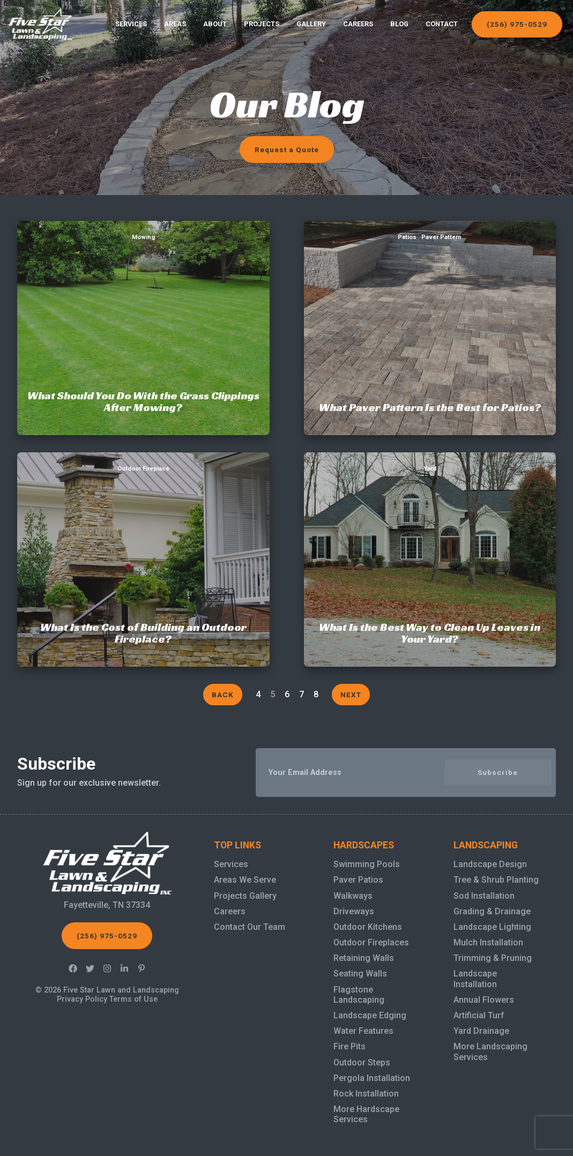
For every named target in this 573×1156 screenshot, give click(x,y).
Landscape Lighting (492, 927)
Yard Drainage (481, 1031)
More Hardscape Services (366, 1114)
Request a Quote (287, 149)
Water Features (363, 1031)
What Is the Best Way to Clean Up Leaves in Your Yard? (430, 458)
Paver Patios (358, 880)
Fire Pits (349, 1046)
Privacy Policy (82, 999)
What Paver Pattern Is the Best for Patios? (429, 227)
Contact (442, 24)
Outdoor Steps (361, 1062)
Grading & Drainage (492, 911)
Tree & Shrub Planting (496, 880)
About (215, 24)
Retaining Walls (363, 958)
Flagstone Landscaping (358, 995)
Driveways (353, 911)
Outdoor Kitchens (367, 927)
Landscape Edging (369, 1015)
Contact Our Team (249, 927)
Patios (407, 237)
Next (350, 694)
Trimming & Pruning (492, 958)
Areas (175, 24)
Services (131, 24)
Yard (429, 468)
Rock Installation (366, 1093)
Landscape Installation (475, 978)
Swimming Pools (366, 864)
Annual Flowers (483, 1000)
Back (223, 694)
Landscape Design (490, 864)
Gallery (311, 24)
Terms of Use (133, 999)
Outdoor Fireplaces (371, 942)
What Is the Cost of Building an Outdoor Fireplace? (143, 458)
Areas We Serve (245, 880)
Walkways (353, 896)
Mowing (143, 237)
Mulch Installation (488, 942)
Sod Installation (484, 896)
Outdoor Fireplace (143, 468)
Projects (261, 24)
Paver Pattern (441, 237)
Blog (399, 24)
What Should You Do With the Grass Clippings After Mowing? (143, 227)
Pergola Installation (371, 1078)
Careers (358, 24)
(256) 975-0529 (517, 24)
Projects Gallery (245, 896)
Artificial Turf (478, 1015)
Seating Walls (360, 973)
